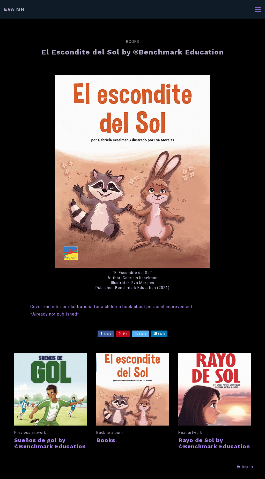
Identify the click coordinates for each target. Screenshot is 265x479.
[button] (244, 467)
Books (132, 42)
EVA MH (14, 9)
